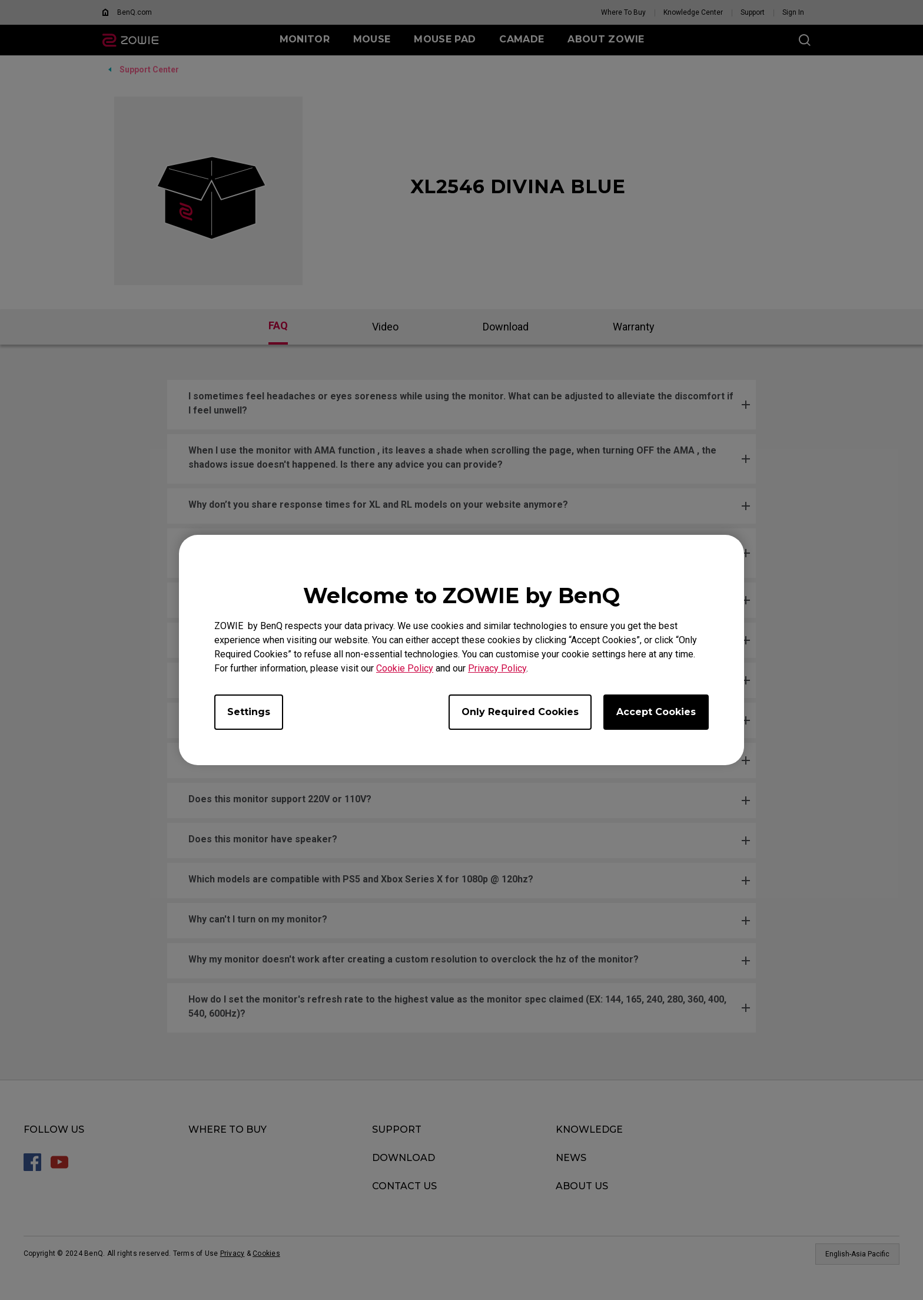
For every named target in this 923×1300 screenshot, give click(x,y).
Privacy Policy (497, 668)
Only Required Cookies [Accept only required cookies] (520, 711)
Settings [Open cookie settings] (248, 711)
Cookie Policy (404, 668)
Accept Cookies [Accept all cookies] (656, 711)
